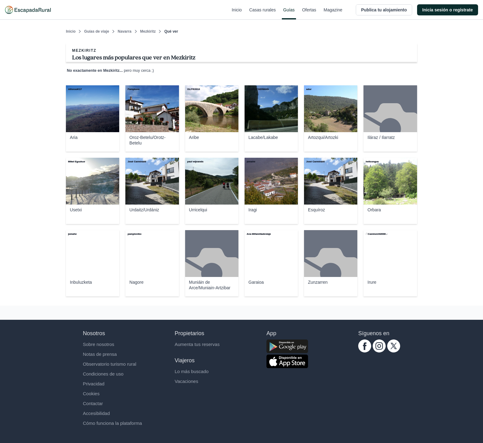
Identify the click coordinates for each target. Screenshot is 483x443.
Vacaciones (186, 381)
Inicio (236, 13)
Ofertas (309, 13)
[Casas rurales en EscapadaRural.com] (28, 10)
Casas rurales (262, 13)
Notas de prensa (100, 354)
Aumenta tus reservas (197, 344)
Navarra (125, 31)
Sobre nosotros (98, 344)
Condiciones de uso (103, 373)
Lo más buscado (192, 371)
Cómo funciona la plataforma (112, 423)
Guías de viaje (96, 31)
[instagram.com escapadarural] (379, 350)
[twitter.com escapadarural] (393, 350)
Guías (289, 13)
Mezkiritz (148, 31)
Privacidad (93, 383)
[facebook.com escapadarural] (364, 350)
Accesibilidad (96, 413)
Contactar (93, 403)
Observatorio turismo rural (109, 364)
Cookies (91, 393)
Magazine (333, 13)
